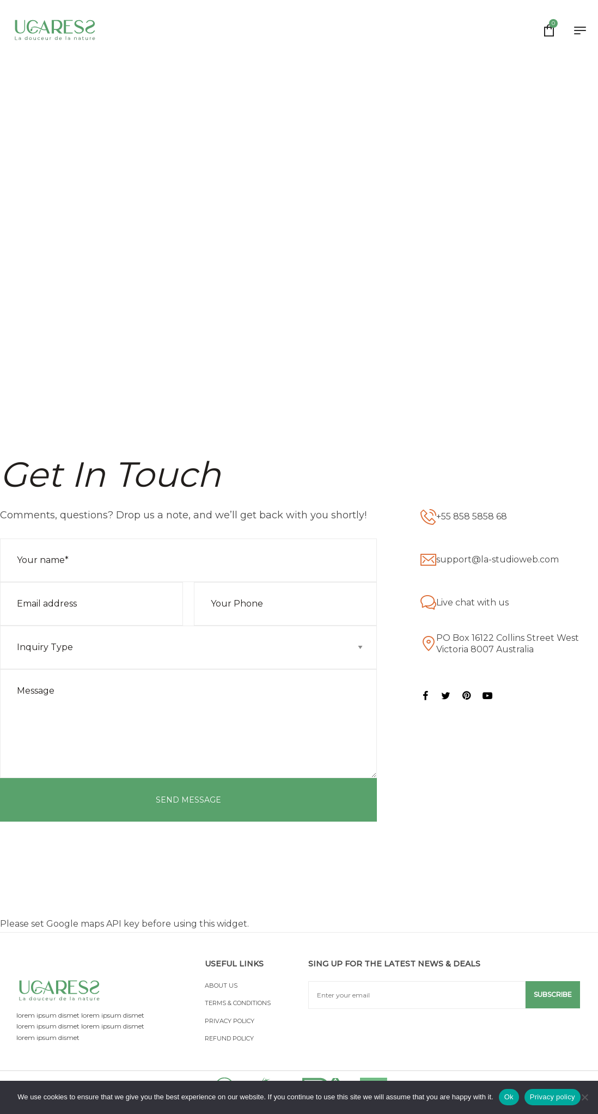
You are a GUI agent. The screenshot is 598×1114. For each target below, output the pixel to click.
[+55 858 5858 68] (428, 517)
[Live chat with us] (428, 603)
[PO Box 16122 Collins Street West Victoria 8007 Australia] (428, 644)
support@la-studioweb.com (497, 559)
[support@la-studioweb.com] (428, 560)
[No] (584, 1097)
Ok (509, 1097)
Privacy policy (552, 1097)
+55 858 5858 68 (471, 516)
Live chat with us (472, 602)
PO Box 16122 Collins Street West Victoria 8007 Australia (507, 643)
